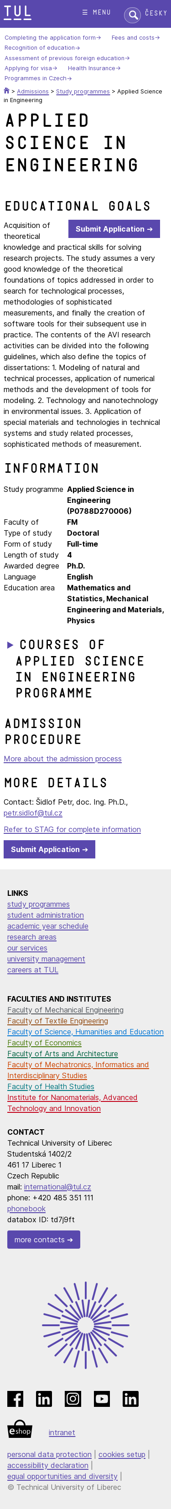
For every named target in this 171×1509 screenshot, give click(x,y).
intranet (62, 1432)
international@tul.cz (57, 1186)
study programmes (38, 904)
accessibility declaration (47, 1465)
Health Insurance (91, 68)
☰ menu (96, 12)
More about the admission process (63, 758)
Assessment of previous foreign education (64, 58)
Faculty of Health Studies (50, 1086)
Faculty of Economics (44, 1042)
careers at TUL (32, 969)
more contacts (40, 1239)
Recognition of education (40, 48)
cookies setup (121, 1454)
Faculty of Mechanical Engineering (65, 1009)
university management (46, 958)
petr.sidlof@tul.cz (33, 812)
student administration (45, 915)
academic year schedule (47, 925)
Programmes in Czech (36, 78)
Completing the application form (50, 37)
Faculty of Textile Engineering (57, 1020)
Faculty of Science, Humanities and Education (85, 1031)
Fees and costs (133, 37)
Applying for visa (28, 68)
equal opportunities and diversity (62, 1476)
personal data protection (49, 1454)
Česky (156, 13)
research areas (32, 936)
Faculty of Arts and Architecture (62, 1053)
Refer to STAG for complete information (72, 829)
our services (27, 947)
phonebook (26, 1208)
